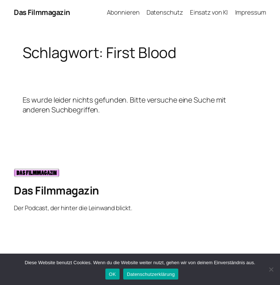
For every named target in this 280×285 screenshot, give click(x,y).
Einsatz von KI (209, 12)
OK (112, 274)
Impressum (250, 12)
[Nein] (271, 269)
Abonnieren (123, 12)
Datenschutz (165, 12)
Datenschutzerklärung (151, 274)
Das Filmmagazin (42, 12)
